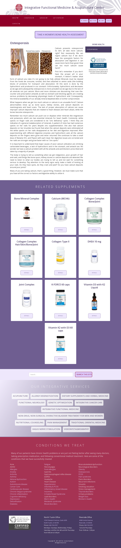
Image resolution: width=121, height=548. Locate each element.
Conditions (28, 18)
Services (43, 18)
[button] (15, 18)
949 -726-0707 (88, 525)
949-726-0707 (53, 525)
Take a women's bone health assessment (60, 34)
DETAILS (26, 230)
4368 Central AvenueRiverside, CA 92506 (86, 521)
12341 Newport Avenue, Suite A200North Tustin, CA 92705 (55, 521)
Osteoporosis (92, 49)
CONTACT (15, 24)
